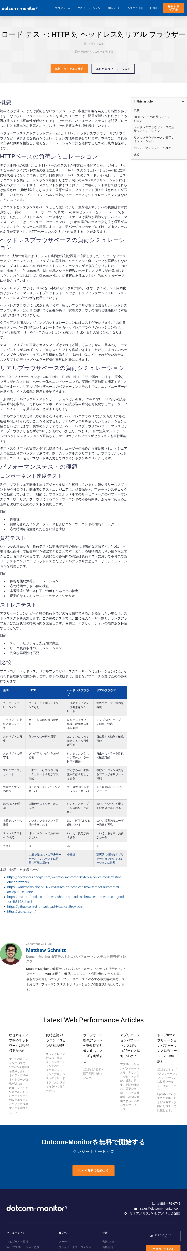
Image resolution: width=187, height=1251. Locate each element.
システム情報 (135, 8)
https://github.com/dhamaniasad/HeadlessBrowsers (45, 906)
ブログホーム (62, 8)
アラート (64, 1241)
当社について (110, 1241)
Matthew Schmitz (46, 950)
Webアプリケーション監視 (23, 1247)
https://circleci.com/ (21, 911)
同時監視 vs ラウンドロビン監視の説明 (56, 1040)
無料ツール (114, 8)
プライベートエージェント (75, 1247)
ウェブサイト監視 (17, 1241)
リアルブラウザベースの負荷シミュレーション (154, 139)
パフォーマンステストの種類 (152, 148)
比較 (137, 154)
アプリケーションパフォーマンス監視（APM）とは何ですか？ (130, 1045)
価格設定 (107, 1247)
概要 (137, 110)
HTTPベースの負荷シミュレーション (153, 118)
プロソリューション (89, 8)
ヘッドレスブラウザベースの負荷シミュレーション (154, 129)
